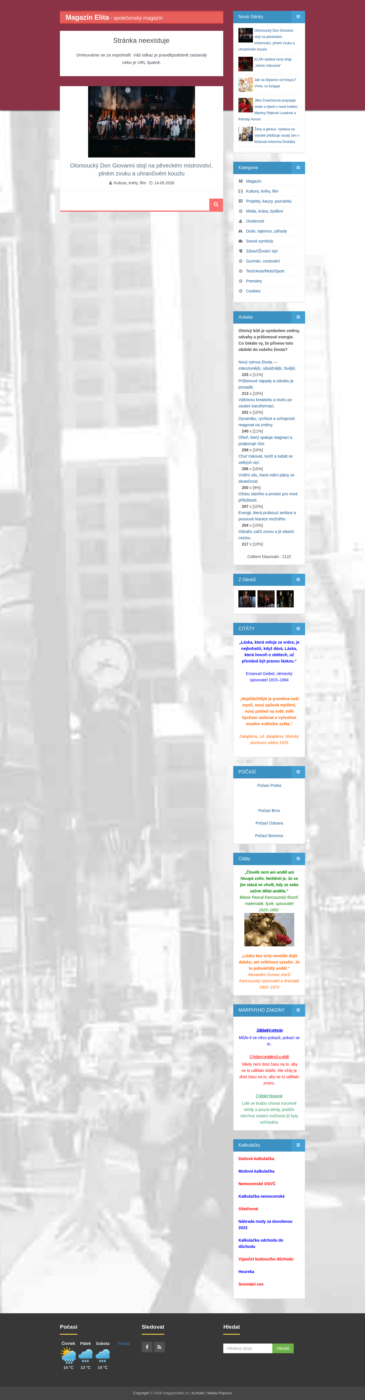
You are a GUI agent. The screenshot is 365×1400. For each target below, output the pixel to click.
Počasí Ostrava (269, 823)
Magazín (253, 181)
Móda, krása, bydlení (264, 211)
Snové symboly (259, 241)
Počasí (124, 1343)
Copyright (141, 1393)
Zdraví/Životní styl (261, 251)
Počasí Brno (269, 810)
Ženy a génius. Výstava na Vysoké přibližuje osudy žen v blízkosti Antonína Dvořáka (276, 135)
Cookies (253, 291)
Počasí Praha (269, 785)
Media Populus (219, 1393)
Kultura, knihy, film (130, 183)
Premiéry (254, 281)
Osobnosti (255, 221)
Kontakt (198, 1393)
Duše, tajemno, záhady (266, 231)
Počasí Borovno (269, 835)
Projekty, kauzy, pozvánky (269, 201)
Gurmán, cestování (263, 261)
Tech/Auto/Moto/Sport (265, 271)
